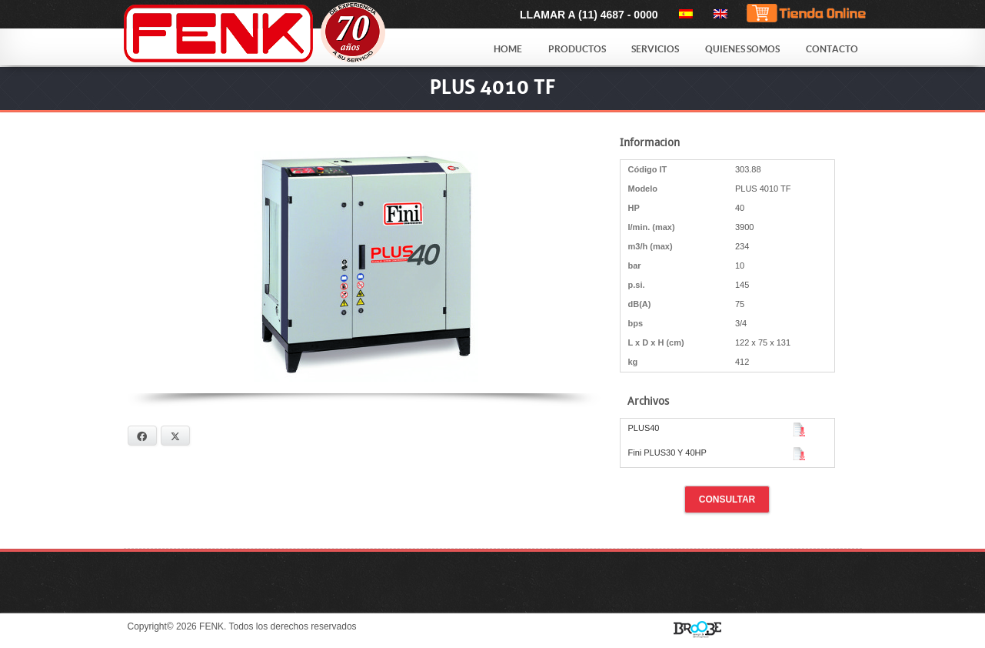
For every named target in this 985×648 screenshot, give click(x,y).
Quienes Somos (742, 49)
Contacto (832, 49)
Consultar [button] (727, 499)
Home (508, 49)
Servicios (655, 49)
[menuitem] (683, 13)
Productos (577, 49)
